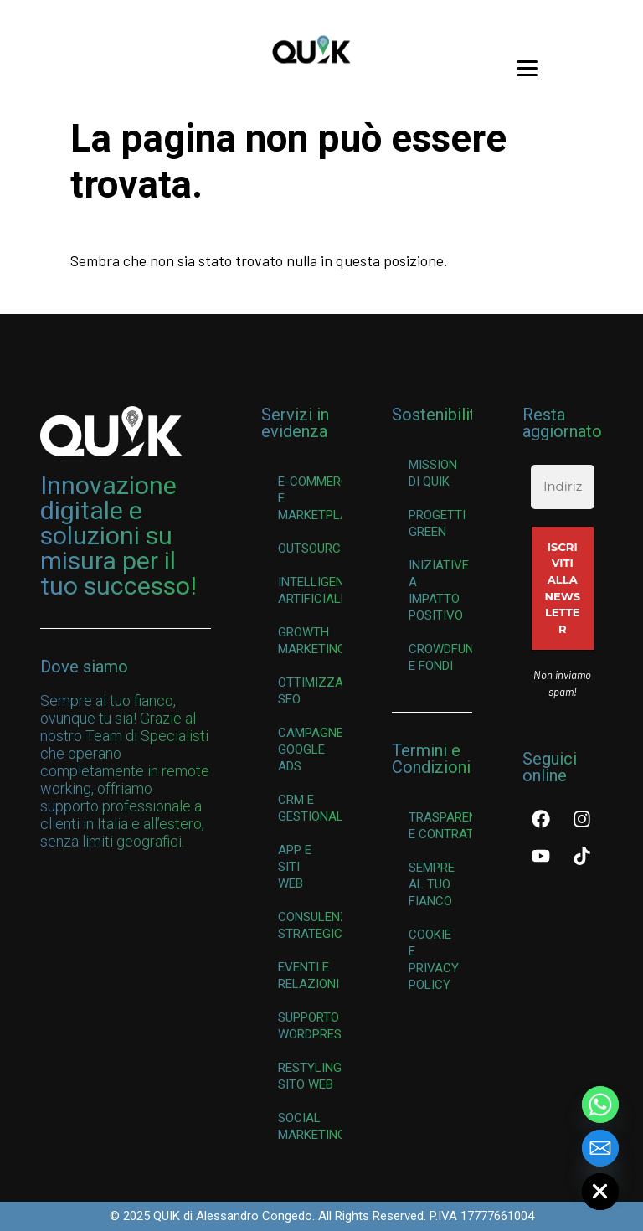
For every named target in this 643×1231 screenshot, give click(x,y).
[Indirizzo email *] (562, 487)
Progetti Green (437, 523)
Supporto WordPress (310, 1026)
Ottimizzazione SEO (310, 691)
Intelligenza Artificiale (310, 590)
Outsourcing (310, 548)
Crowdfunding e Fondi (440, 657)
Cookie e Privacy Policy (434, 959)
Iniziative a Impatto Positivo (439, 590)
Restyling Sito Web (310, 1076)
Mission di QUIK (433, 473)
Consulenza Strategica (310, 925)
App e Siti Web (294, 866)
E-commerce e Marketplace (310, 498)
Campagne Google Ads (310, 749)
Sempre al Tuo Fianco (432, 884)
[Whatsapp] (600, 1104)
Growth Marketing (310, 641)
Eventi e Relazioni (308, 975)
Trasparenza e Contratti (440, 826)
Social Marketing (310, 1126)
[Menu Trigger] (526, 67)
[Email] (600, 1148)
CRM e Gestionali (310, 808)
